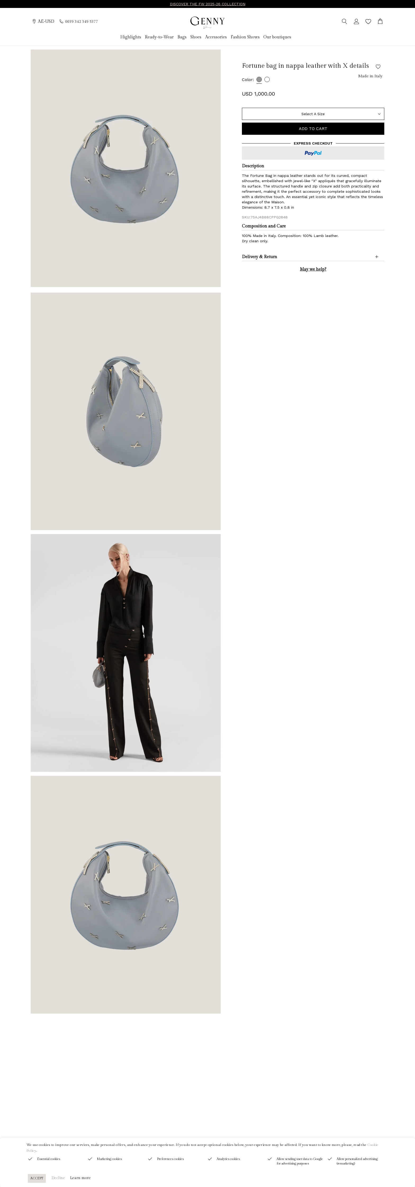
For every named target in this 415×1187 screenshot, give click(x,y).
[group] (126, 168)
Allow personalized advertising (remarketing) (357, 1161)
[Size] (313, 114)
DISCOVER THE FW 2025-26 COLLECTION (207, 4)
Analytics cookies (228, 1159)
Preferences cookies (170, 1159)
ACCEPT (36, 1178)
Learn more (80, 1178)
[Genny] (207, 22)
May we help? (313, 269)
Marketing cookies (109, 1159)
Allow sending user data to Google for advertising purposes (300, 1161)
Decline (58, 1178)
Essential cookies (48, 1159)
